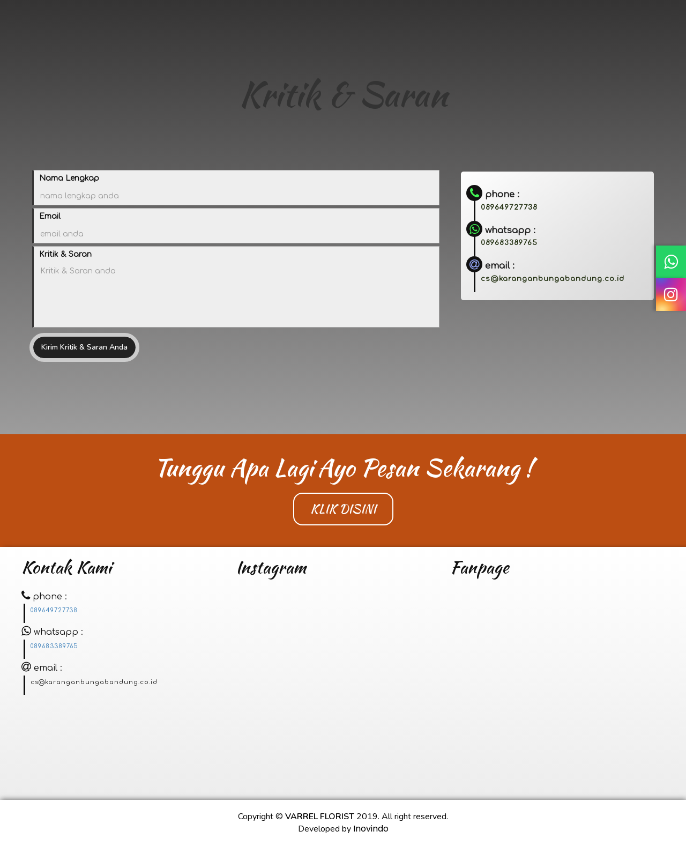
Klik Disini (343, 508)
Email (50, 216)
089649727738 (509, 207)
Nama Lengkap (69, 178)
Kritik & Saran (65, 254)
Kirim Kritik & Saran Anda (84, 347)
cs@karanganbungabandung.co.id (552, 278)
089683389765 (509, 243)
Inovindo (371, 828)
